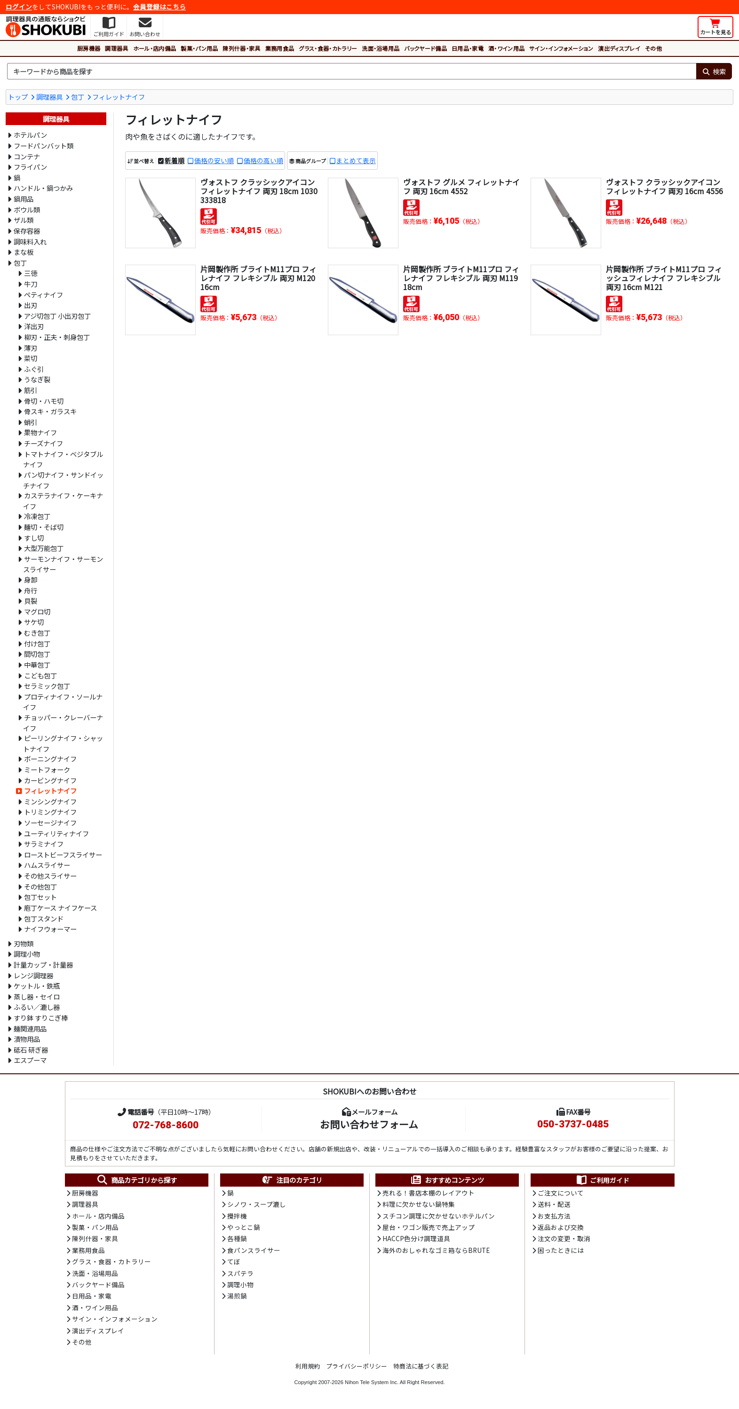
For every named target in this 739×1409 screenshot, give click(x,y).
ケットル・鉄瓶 (37, 986)
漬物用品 (27, 1039)
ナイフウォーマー (50, 929)
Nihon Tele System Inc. (371, 1382)
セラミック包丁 (47, 686)
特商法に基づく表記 (420, 1366)
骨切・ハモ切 (44, 401)
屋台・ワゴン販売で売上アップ (428, 1227)
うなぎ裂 (37, 379)
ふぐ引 (34, 369)
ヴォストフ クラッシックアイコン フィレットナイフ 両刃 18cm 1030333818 (259, 190)
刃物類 (23, 943)
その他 (653, 48)
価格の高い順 (263, 160)
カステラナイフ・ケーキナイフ (63, 500)
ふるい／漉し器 (37, 1007)
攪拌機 (237, 1215)
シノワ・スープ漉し (256, 1204)
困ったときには (561, 1250)
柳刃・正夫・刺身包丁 (57, 337)
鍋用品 (23, 199)
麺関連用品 (30, 1028)
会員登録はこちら (159, 6)
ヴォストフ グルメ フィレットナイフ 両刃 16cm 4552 (461, 186)
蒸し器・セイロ (37, 996)
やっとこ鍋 (243, 1227)
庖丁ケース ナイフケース (60, 908)
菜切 (30, 358)
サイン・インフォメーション (561, 48)
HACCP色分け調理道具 (416, 1238)
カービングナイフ (50, 780)
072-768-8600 (166, 1125)
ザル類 (23, 220)
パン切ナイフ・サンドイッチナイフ (63, 480)
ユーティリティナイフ (56, 833)
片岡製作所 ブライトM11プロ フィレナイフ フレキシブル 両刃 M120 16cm (258, 277)
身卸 (30, 579)
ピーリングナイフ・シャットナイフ (63, 743)
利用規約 (307, 1366)
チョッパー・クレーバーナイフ (63, 722)
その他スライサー (50, 876)
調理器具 (116, 48)
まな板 (23, 252)
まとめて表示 (356, 160)
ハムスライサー (47, 865)
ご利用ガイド (602, 1180)
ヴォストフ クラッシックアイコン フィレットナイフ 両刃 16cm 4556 (664, 186)
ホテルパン (30, 135)
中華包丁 (37, 664)
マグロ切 (37, 611)
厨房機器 (88, 48)
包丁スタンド (44, 918)
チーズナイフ (43, 443)
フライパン (30, 167)
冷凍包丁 (37, 516)
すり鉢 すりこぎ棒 (41, 1018)
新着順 (174, 160)
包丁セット (40, 897)
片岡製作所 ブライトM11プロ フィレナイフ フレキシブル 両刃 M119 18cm (461, 277)
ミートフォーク (47, 769)
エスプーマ (30, 1060)
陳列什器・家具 (241, 48)
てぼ (233, 1261)
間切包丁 (37, 654)
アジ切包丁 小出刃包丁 (57, 316)
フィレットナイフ (118, 97)
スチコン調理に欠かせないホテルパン (438, 1215)
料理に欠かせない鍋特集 (418, 1204)
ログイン (19, 6)
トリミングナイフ (50, 812)
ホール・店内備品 (154, 48)
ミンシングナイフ (50, 801)
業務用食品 (279, 48)
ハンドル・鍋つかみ (43, 188)
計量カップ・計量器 (43, 964)
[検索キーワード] (351, 71)
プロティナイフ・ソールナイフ (63, 702)
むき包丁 (37, 633)
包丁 (77, 97)
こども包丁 (40, 675)
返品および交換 (561, 1227)
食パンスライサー (253, 1250)
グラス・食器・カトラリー (328, 48)
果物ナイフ (40, 432)
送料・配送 (554, 1204)
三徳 (30, 273)
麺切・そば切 (44, 527)
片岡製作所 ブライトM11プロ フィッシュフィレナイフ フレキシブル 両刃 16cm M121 (664, 277)
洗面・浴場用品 (380, 48)
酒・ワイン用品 (506, 48)
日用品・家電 (468, 48)
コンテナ (27, 156)
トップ (18, 97)
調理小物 (27, 954)
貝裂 (30, 601)
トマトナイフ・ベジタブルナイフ (63, 459)
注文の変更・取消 (564, 1238)
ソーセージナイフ (50, 822)
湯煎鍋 (237, 1295)
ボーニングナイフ (50, 759)
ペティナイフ (43, 294)
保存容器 (27, 231)
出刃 (30, 305)
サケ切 (34, 622)
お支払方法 (554, 1215)
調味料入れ (30, 241)
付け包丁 (37, 643)
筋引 (30, 390)
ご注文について (561, 1192)
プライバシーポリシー (356, 1366)
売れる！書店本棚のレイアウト (428, 1192)
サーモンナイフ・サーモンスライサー (63, 564)
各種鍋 (237, 1238)
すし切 (34, 538)
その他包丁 (40, 886)
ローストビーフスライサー (63, 854)
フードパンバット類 (43, 145)
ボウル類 (27, 209)
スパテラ (240, 1273)
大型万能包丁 (44, 548)
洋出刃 (34, 326)
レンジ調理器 (33, 975)
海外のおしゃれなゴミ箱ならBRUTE (436, 1250)
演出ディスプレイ (619, 48)
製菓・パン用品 (199, 48)
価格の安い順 (214, 160)
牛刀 (30, 284)
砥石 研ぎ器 (31, 1050)
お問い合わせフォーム (369, 1124)
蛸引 (30, 422)
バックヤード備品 (425, 48)
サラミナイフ (44, 844)
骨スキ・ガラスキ (50, 411)
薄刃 (30, 348)
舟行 (30, 590)
